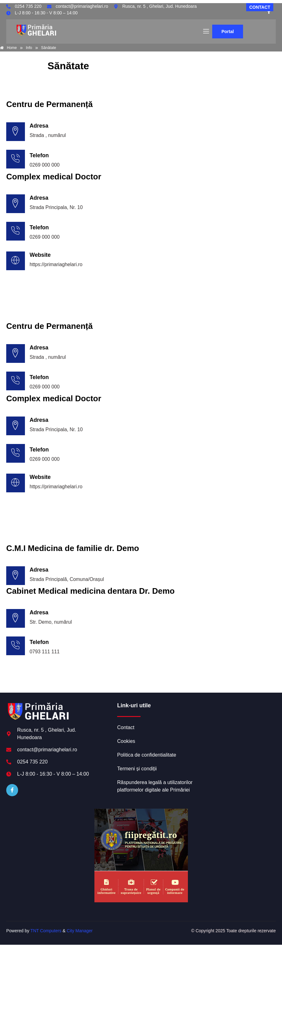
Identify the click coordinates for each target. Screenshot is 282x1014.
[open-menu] (205, 31)
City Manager (80, 933)
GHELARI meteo (236, 728)
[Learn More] (141, 263)
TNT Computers (46, 933)
